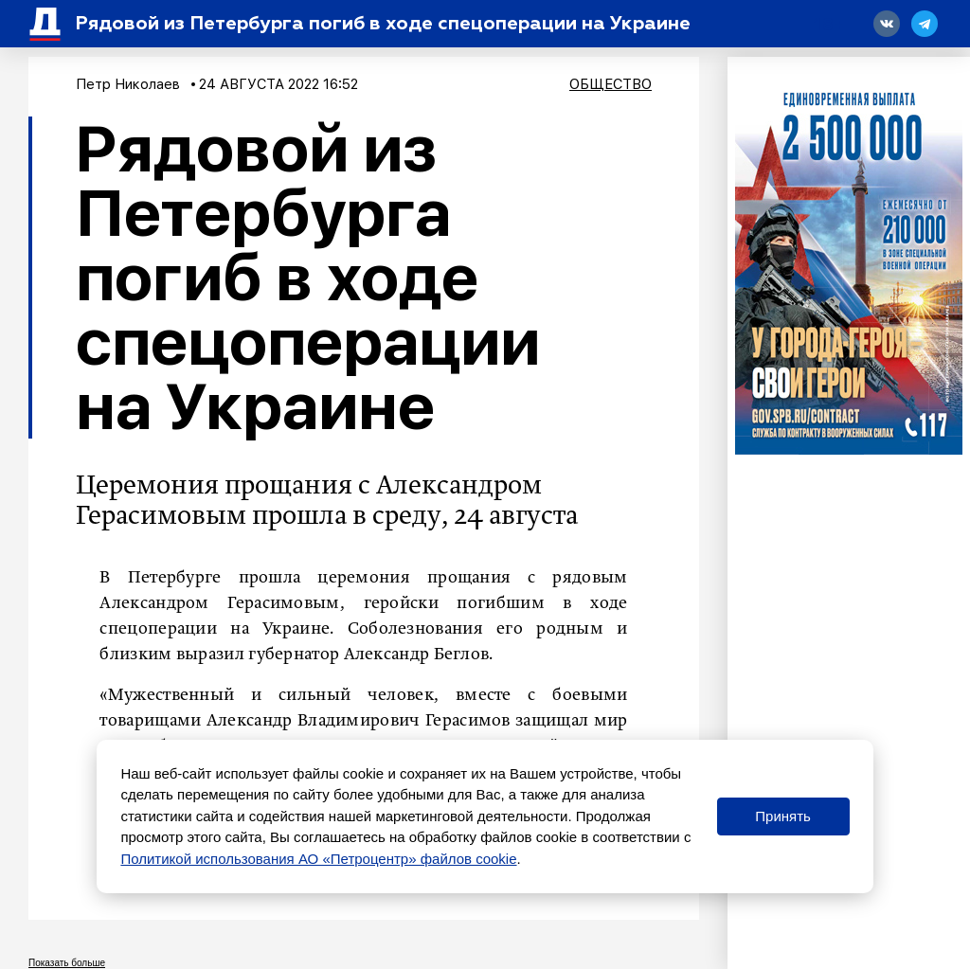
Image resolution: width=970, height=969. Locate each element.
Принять (783, 816)
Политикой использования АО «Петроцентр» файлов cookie (318, 859)
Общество (610, 84)
